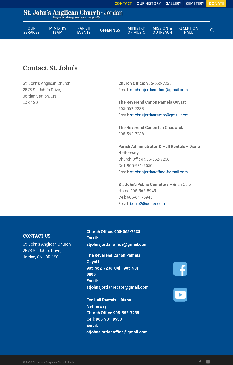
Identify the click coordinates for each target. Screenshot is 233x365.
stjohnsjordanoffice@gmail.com (117, 244)
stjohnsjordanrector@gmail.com (159, 115)
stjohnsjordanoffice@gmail (154, 89)
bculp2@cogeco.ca (147, 203)
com (184, 89)
